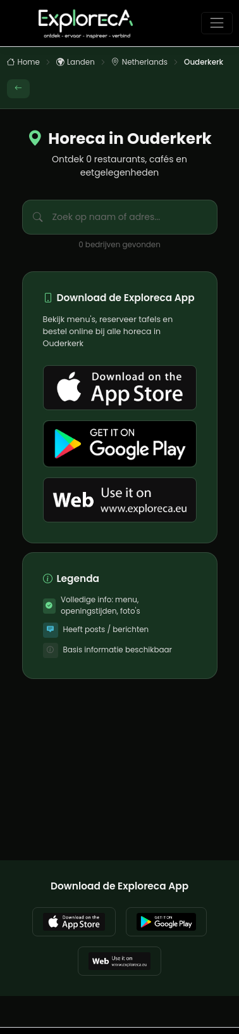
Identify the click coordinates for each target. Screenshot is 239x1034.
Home (23, 63)
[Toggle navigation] (216, 23)
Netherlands (139, 63)
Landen (75, 63)
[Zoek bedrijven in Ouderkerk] (143, 217)
